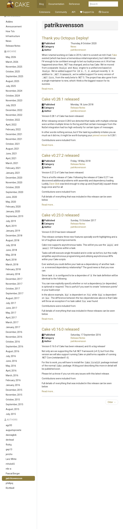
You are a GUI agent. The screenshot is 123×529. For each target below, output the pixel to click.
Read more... (48, 88)
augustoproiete (13, 430)
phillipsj (9, 483)
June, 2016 (11, 361)
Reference (74, 4)
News (8, 41)
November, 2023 (14, 100)
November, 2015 (14, 394)
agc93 (9, 425)
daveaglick (11, 435)
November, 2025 (14, 66)
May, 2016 (11, 366)
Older (112, 402)
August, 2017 (12, 298)
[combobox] (103, 4)
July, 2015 (11, 414)
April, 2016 (11, 370)
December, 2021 (14, 134)
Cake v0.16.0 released (60, 329)
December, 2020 (14, 177)
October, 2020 (13, 187)
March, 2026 (12, 62)
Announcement (14, 26)
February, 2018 (13, 269)
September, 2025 (14, 76)
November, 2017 (14, 284)
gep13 (9, 449)
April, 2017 (11, 317)
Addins (9, 21)
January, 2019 (13, 230)
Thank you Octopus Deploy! (65, 38)
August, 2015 (12, 409)
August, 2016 (12, 351)
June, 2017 (11, 308)
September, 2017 (14, 293)
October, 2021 (13, 144)
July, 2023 (11, 105)
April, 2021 (11, 158)
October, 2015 (13, 399)
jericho (9, 454)
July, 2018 (11, 245)
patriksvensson (14, 478)
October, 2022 (13, 120)
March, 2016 (12, 375)
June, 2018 (11, 250)
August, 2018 (12, 240)
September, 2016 (14, 346)
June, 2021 (11, 153)
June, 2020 (11, 197)
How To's (10, 31)
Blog (41, 4)
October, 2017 (13, 288)
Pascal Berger (13, 473)
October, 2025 (13, 71)
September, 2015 (14, 404)
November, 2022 (14, 115)
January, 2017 (13, 327)
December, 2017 (14, 279)
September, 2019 (14, 216)
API (73, 12)
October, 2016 (13, 341)
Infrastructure (13, 36)
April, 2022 (11, 124)
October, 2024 (13, 95)
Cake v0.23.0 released (60, 215)
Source (104, 12)
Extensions (44, 12)
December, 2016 (14, 332)
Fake (114, 55)
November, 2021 (14, 139)
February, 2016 (13, 380)
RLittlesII (10, 488)
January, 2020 (13, 211)
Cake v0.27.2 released (60, 155)
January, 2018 (13, 274)
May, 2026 (11, 57)
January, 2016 (13, 385)
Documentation (56, 4)
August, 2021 (12, 148)
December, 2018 (14, 235)
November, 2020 (14, 182)
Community (61, 12)
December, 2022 (14, 110)
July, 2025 (11, 86)
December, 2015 (14, 390)
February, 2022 (13, 129)
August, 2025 (12, 81)
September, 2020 (14, 192)
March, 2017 (12, 322)
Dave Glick (54, 183)
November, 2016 (14, 337)
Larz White (11, 459)
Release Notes (13, 46)
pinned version (100, 135)
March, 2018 (12, 264)
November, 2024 (14, 91)
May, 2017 (11, 312)
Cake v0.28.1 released (60, 99)
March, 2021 (12, 163)
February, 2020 (13, 206)
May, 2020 (11, 202)
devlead (10, 439)
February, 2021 (13, 168)
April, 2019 (11, 226)
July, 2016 (11, 356)
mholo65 (10, 464)
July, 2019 (11, 221)
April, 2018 (11, 259)
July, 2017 (11, 303)
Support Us (87, 12)
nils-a (8, 468)
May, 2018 (11, 255)
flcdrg (9, 444)
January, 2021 (13, 173)
